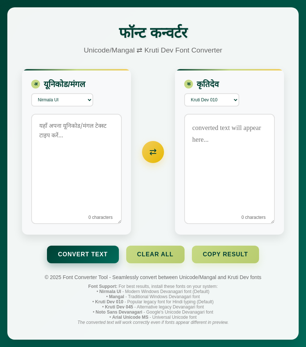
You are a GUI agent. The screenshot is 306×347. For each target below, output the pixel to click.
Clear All (155, 254)
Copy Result (225, 254)
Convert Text (83, 254)
